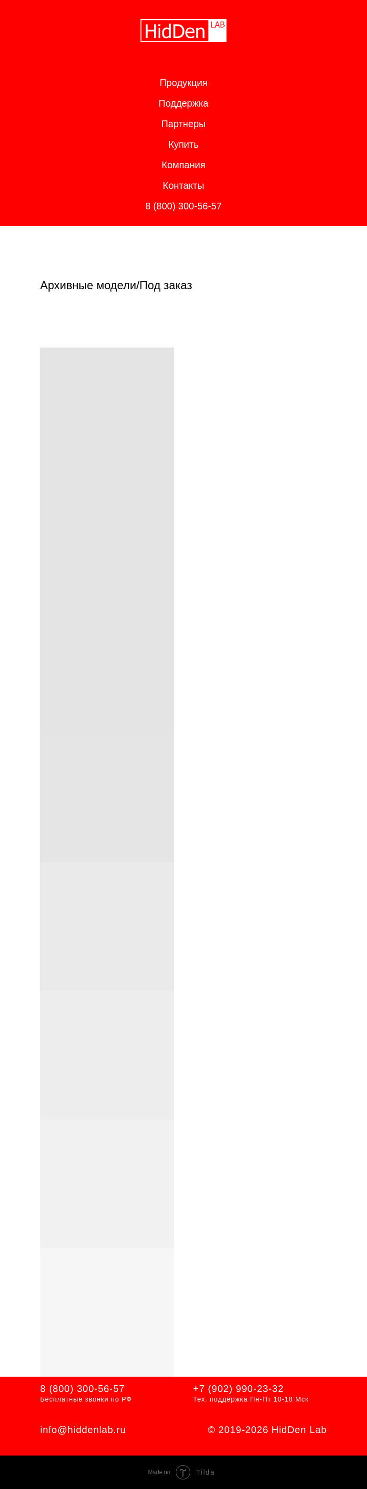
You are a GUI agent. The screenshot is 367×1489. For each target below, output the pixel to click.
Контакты (183, 185)
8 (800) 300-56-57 (183, 206)
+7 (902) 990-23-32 (238, 1388)
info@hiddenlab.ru (83, 1429)
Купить (183, 144)
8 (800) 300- (69, 1388)
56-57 (111, 1388)
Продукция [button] (183, 82)
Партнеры (183, 124)
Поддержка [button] (183, 103)
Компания (183, 165)
